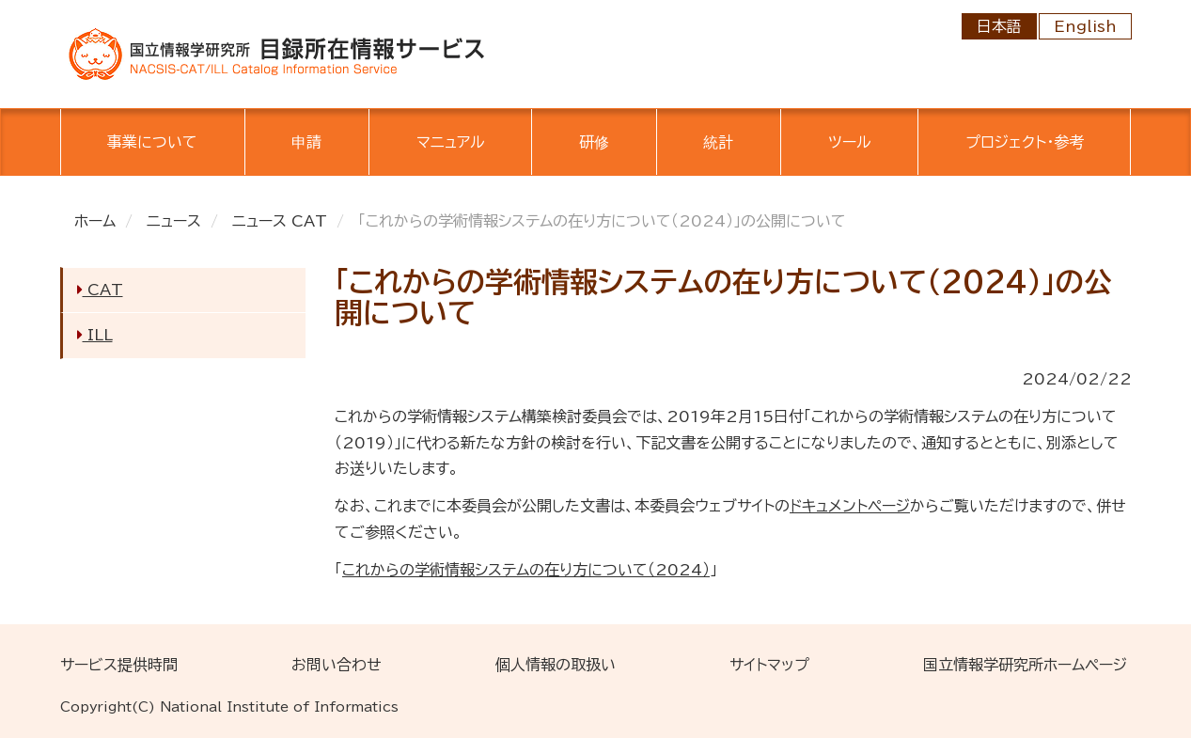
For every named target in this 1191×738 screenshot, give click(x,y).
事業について (152, 141)
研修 (594, 141)
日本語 (999, 26)
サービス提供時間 (119, 664)
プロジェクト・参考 (1024, 141)
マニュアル (450, 141)
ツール (849, 141)
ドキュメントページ (850, 505)
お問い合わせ (336, 664)
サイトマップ (769, 664)
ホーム (95, 220)
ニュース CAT (279, 220)
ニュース (174, 220)
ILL (95, 334)
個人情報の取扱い (555, 664)
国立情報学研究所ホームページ (1025, 664)
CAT (100, 289)
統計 (718, 141)
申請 (306, 141)
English (1085, 26)
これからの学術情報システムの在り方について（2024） (526, 569)
